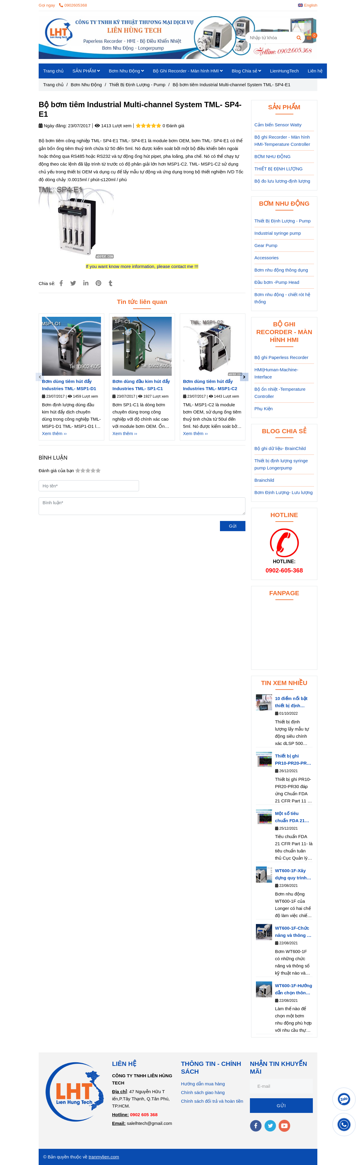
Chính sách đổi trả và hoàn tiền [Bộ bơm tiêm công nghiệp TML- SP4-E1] (212, 1101)
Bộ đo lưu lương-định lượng (282, 181)
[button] (309, 5)
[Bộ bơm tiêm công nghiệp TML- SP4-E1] (312, 37)
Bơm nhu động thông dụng (281, 269)
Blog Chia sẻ (246, 70)
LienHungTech (284, 70)
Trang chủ (53, 70)
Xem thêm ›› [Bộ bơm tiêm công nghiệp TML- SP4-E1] (54, 433)
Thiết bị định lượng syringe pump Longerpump (281, 464)
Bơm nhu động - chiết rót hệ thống (282, 298)
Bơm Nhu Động (126, 70)
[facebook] (256, 1126)
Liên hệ (315, 70)
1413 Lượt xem (113, 125)
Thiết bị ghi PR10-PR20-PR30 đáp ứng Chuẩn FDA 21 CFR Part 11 (293, 760)
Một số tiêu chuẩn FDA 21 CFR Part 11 (290, 817)
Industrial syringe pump (277, 233)
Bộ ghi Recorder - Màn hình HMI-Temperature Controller (282, 140)
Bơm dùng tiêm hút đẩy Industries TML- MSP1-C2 (210, 385)
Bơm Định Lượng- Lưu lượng (283, 492)
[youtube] (284, 1126)
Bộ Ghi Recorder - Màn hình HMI (188, 70)
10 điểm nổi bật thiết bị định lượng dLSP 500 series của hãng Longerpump (292, 702)
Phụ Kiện (263, 408)
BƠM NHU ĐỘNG (272, 156)
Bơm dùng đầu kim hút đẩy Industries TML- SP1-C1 (141, 385)
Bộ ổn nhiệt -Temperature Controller (279, 393)
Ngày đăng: (53, 125)
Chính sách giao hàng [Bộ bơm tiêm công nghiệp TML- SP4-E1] (203, 1092)
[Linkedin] (85, 283)
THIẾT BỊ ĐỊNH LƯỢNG (278, 168)
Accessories (266, 257)
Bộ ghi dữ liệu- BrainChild (280, 448)
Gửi (232, 525)
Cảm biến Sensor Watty (277, 124)
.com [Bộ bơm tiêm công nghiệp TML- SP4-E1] (114, 1156)
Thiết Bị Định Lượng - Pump (282, 220)
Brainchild (264, 480)
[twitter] (270, 1126)
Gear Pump (265, 245)
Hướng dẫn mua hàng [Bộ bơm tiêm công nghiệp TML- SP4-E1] (203, 1083)
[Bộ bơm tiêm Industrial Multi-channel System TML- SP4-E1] (178, 37)
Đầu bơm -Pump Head (276, 282)
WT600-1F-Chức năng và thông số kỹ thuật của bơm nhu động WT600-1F (293, 932)
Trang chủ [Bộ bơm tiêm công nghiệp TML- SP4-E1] (53, 84)
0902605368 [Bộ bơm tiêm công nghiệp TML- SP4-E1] (73, 5)
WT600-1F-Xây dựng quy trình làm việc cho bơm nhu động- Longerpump (291, 874)
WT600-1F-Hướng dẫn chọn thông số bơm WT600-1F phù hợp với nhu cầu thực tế (293, 989)
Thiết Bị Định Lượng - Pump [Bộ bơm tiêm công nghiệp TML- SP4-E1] (137, 84)
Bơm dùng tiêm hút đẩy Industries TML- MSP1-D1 (69, 385)
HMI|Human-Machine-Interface (276, 373)
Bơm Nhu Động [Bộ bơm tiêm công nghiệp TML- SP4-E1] (86, 84)
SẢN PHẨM (86, 70)
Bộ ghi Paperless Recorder (281, 357)
